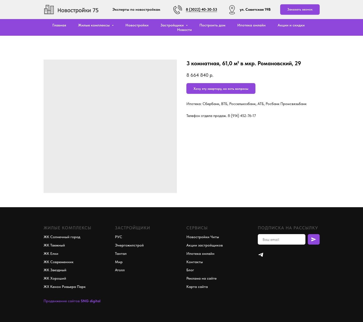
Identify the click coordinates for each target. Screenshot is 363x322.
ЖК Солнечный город (62, 237)
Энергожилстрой (129, 245)
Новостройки (137, 25)
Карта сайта (197, 286)
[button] (300, 9)
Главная (59, 25)
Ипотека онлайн (251, 25)
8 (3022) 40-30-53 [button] (201, 9)
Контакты (194, 262)
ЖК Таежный (54, 245)
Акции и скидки (291, 25)
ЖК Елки (51, 253)
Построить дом (212, 25)
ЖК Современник (59, 262)
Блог (190, 270)
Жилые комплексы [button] (94, 25)
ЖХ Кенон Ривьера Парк (65, 286)
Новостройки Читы (202, 237)
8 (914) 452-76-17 (242, 115)
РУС (118, 237)
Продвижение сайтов (62, 301)
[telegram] (261, 255)
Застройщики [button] (172, 25)
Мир (119, 262)
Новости (184, 29)
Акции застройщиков (204, 245)
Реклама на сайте (201, 278)
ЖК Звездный (55, 270)
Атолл (120, 270)
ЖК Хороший (55, 278)
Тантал (121, 253)
